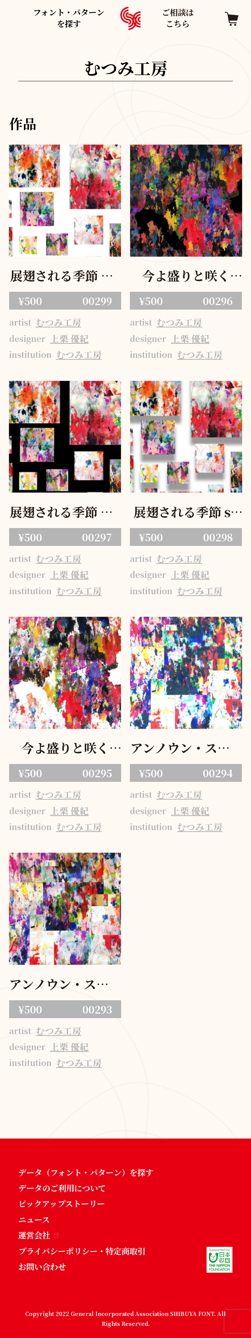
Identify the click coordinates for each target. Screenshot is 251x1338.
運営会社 (38, 1235)
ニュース (34, 1219)
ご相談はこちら (178, 17)
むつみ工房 (58, 322)
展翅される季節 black (64, 513)
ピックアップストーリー (61, 1203)
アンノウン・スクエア (65, 985)
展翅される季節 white (65, 276)
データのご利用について (62, 1188)
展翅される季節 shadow (186, 513)
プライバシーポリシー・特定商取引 (81, 1251)
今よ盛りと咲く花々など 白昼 (65, 749)
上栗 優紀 (69, 338)
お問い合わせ (42, 1266)
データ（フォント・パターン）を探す (85, 1172)
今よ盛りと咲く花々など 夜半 (186, 276)
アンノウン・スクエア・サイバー (186, 749)
